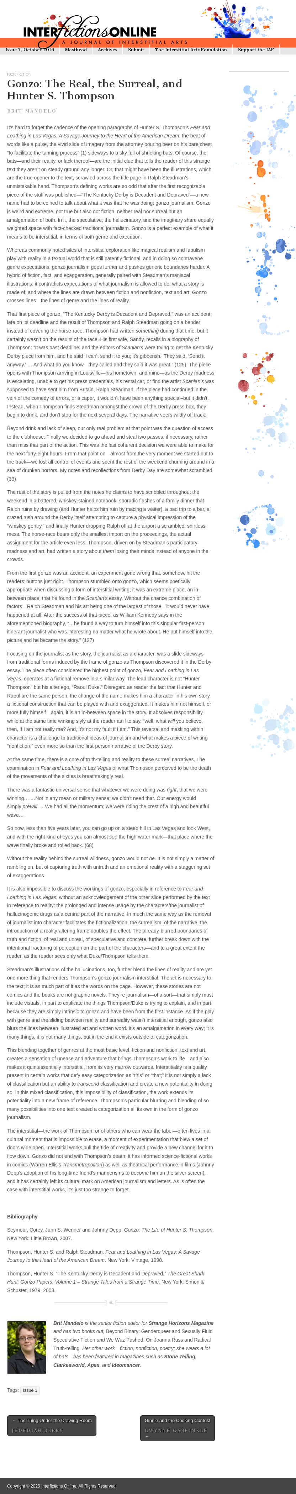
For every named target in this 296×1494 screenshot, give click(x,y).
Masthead (76, 49)
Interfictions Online (58, 1486)
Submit (136, 49)
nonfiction (19, 74)
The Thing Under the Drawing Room (52, 1425)
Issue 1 (30, 1390)
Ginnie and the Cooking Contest (177, 1428)
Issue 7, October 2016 (29, 49)
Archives (107, 49)
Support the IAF (256, 49)
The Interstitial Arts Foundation (191, 49)
